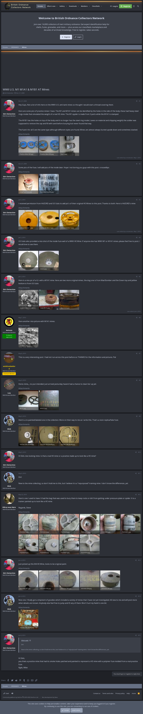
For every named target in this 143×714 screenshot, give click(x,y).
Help (128, 693)
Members (84, 6)
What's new (51, 6)
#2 (140, 164)
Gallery (62, 6)
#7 (140, 353)
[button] (44, 6)
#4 (140, 237)
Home (134, 693)
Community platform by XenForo (21, 697)
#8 (140, 380)
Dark (6, 693)
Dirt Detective (8, 93)
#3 (140, 200)
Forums (40, 6)
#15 (139, 635)
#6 (140, 318)
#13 (139, 560)
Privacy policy (120, 693)
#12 (139, 494)
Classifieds (96, 6)
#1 (140, 101)
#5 (140, 277)
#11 (139, 473)
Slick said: (25, 640)
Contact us (96, 693)
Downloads (73, 6)
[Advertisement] (71, 70)
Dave (56, 697)
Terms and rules (107, 693)
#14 (139, 596)
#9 (140, 416)
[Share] (136, 101)
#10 (139, 452)
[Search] (138, 6)
